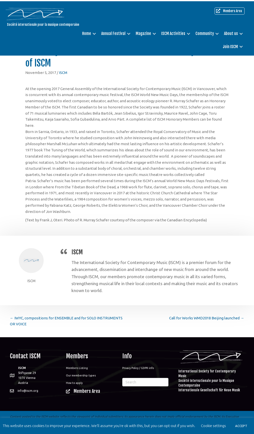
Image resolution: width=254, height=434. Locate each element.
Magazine (143, 32)
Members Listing (77, 368)
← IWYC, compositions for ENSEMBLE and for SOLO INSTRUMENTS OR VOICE (66, 321)
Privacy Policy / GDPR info (138, 368)
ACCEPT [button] (241, 426)
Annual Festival (113, 32)
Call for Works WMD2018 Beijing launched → (206, 318)
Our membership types (81, 375)
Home (86, 32)
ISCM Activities (173, 32)
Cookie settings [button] (213, 426)
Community (204, 32)
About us (230, 32)
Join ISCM (229, 45)
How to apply (74, 382)
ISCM (63, 72)
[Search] (145, 382)
